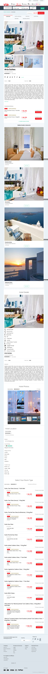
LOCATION (36, 16)
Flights (14, 647)
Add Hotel (5, 657)
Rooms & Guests (32, 6)
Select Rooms (41, 13)
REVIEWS (16, 18)
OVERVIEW (8, 16)
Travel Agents (6, 658)
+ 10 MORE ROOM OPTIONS (23, 121)
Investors (5, 651)
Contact (26, 647)
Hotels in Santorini (7, 12)
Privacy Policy (33, 648)
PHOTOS (27, 16)
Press (5, 650)
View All (22, 77)
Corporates (6, 660)
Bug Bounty (33, 651)
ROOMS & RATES (26, 18)
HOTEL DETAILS (18, 16)
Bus (14, 651)
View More (6, 101)
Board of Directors (7, 648)
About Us (5, 647)
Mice (14, 652)
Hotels (14, 648)
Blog (26, 648)
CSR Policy (33, 647)
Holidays (14, 650)
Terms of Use (33, 650)
